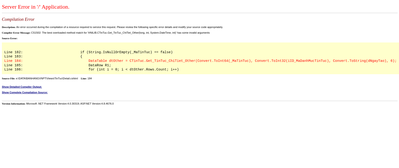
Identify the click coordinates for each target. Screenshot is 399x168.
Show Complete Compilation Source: (25, 92)
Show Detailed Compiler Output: (22, 86)
